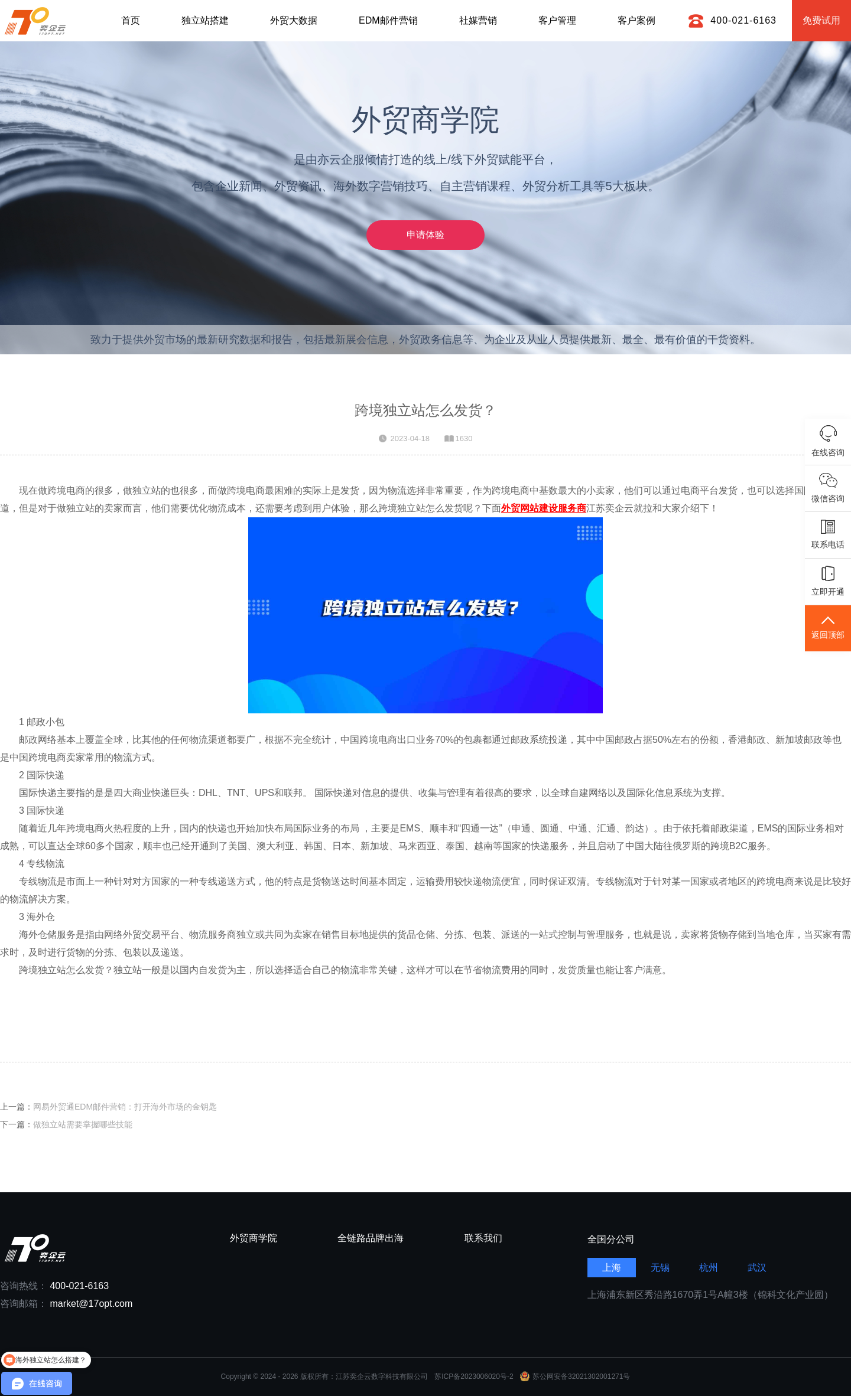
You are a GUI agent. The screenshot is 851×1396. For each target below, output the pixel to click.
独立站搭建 (205, 20)
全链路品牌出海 (370, 1238)
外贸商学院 (253, 1238)
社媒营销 (478, 20)
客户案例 (636, 20)
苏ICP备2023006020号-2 (473, 1376)
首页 (130, 20)
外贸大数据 (293, 20)
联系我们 (483, 1238)
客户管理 (557, 20)
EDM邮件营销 (388, 20)
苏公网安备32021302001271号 (575, 1376)
